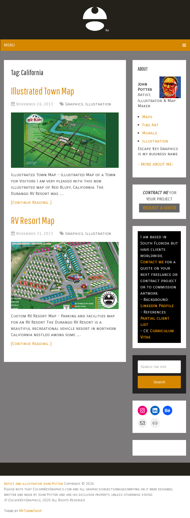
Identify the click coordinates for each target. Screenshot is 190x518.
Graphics (74, 104)
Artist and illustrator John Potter (33, 483)
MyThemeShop (30, 511)
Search (159, 382)
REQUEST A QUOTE (159, 207)
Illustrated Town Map (42, 91)
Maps (147, 116)
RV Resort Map (33, 220)
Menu (9, 45)
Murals (149, 132)
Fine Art (150, 124)
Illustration (98, 104)
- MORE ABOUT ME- (156, 164)
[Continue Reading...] (31, 202)
